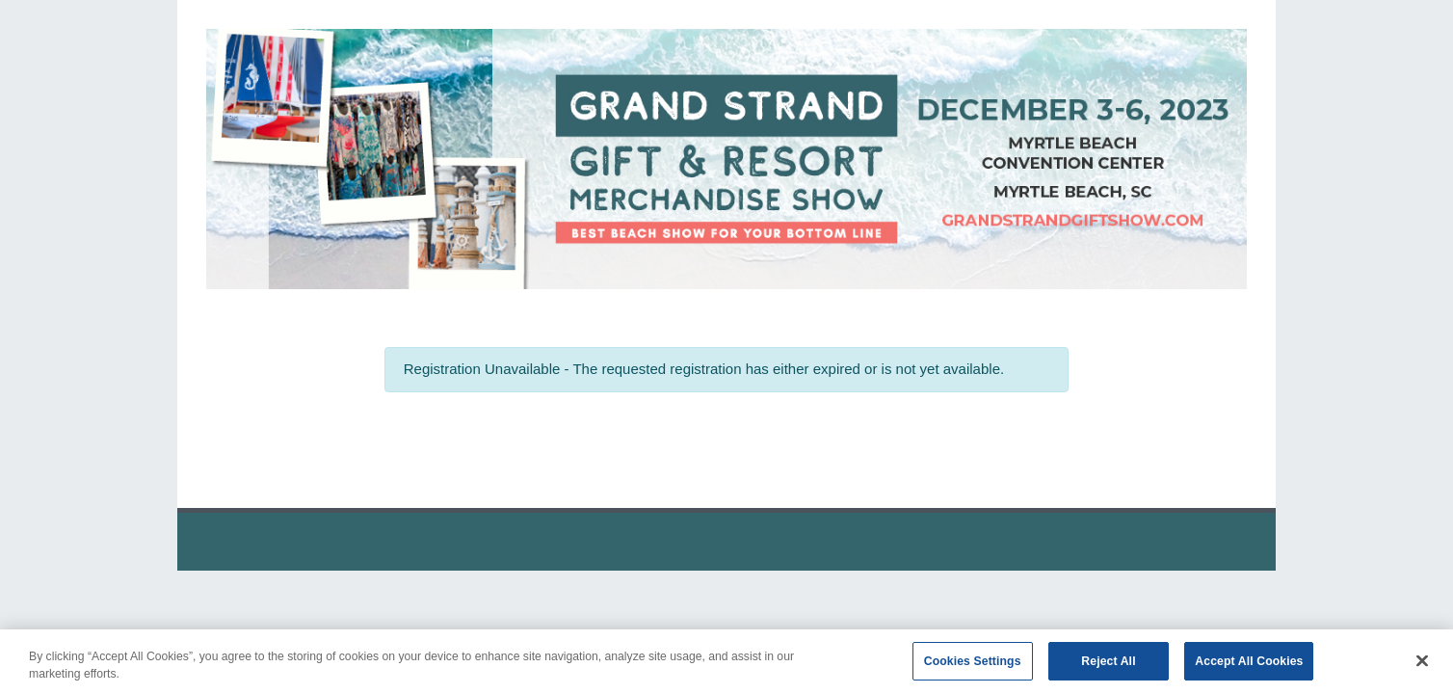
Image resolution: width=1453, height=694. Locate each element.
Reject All (1108, 668)
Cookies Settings (972, 668)
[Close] (1422, 668)
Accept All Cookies (1249, 668)
